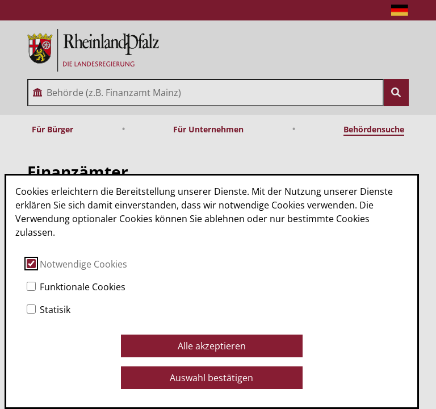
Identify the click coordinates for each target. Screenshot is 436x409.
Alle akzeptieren (212, 346)
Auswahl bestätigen (211, 378)
